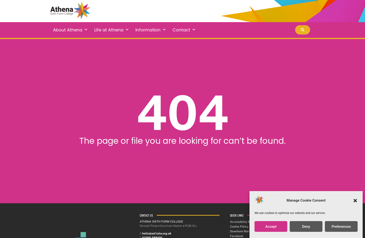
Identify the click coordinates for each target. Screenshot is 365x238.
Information (150, 30)
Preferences (341, 227)
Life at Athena (111, 30)
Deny (306, 227)
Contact (184, 30)
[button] (355, 200)
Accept (270, 227)
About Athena (70, 30)
